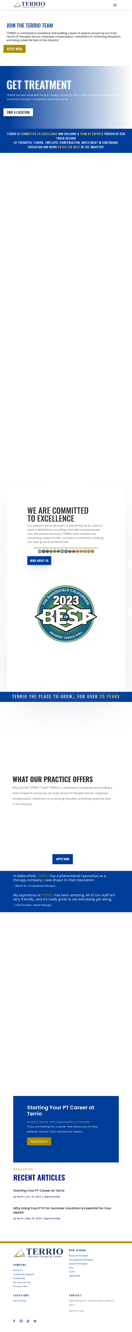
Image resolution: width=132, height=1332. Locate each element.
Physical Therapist (78, 1256)
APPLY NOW (14, 48)
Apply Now (74, 1276)
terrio (34, 1122)
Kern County (19, 1301)
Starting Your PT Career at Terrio (60, 1111)
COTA (72, 1272)
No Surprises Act (21, 1283)
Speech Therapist (78, 1264)
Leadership (19, 1279)
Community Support (23, 1275)
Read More (39, 1142)
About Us (18, 1271)
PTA (71, 1268)
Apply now (62, 859)
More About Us (39, 561)
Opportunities (65, 1122)
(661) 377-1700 (76, 1311)
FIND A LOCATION (18, 112)
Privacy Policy (20, 1287)
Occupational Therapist (81, 1260)
